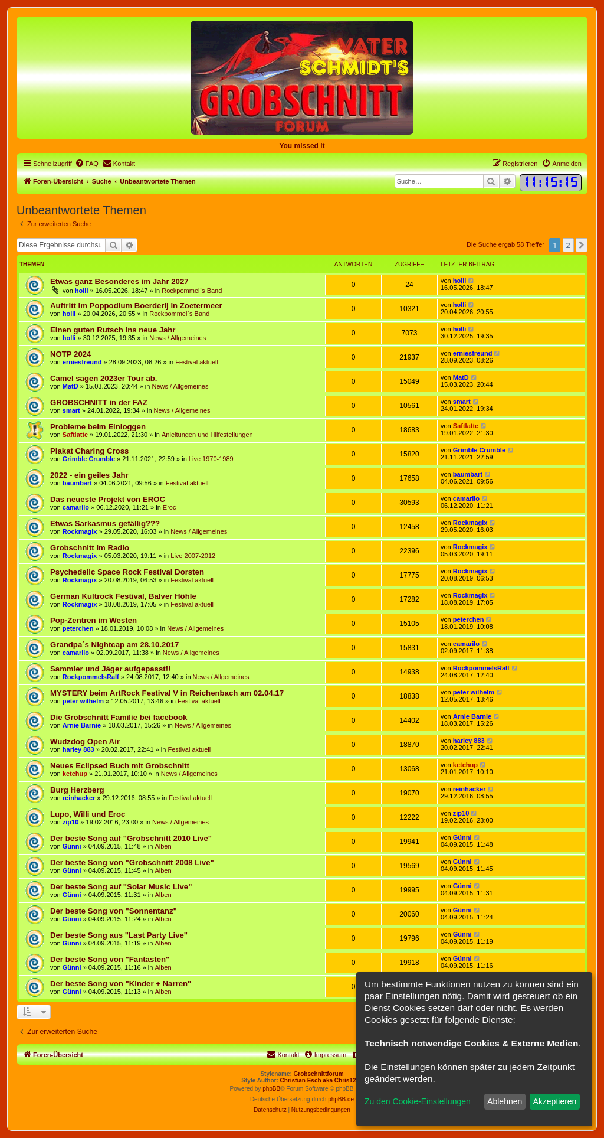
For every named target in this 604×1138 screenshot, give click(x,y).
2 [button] (568, 245)
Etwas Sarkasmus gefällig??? (105, 523)
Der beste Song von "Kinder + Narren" (120, 983)
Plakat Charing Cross (89, 450)
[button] (581, 245)
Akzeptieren (554, 1101)
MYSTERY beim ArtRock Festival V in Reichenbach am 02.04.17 (167, 693)
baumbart (77, 483)
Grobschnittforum (319, 1074)
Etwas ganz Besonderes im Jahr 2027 (119, 281)
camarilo (76, 507)
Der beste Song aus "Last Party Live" (119, 935)
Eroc (169, 507)
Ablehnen (504, 1101)
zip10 (71, 822)
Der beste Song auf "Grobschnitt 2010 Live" (131, 838)
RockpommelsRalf (91, 676)
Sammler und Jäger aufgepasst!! (110, 668)
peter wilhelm (83, 701)
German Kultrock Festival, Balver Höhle (123, 596)
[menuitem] (87, 163)
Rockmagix (80, 531)
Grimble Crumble (89, 458)
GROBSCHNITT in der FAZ (98, 402)
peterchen (78, 628)
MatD (70, 386)
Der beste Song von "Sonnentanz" (113, 911)
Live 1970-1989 (211, 458)
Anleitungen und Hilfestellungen (207, 434)
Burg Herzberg (77, 789)
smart (71, 410)
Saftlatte (75, 434)
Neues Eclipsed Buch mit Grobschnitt (119, 765)
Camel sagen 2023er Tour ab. (103, 378)
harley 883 (78, 749)
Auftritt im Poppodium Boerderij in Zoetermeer (136, 305)
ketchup (75, 773)
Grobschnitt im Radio (89, 547)
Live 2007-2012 (192, 555)
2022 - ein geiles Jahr (89, 475)
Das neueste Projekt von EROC (107, 499)
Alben (163, 846)
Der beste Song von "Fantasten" (109, 959)
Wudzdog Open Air (85, 741)
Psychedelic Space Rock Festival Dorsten (127, 572)
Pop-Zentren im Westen (93, 620)
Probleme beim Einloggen (98, 426)
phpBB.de (341, 1099)
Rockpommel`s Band (192, 290)
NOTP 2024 (70, 354)
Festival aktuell (196, 362)
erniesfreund (82, 362)
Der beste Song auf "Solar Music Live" (121, 886)
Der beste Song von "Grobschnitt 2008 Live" (132, 862)
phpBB (271, 1088)
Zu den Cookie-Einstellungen (418, 1101)
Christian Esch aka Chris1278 (321, 1080)
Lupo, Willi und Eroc (87, 814)
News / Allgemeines (177, 337)
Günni (72, 846)
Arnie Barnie (82, 725)
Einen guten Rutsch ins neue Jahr (113, 329)
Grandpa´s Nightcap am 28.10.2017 (114, 644)
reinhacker (79, 797)
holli (81, 290)
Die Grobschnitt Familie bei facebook (118, 717)
